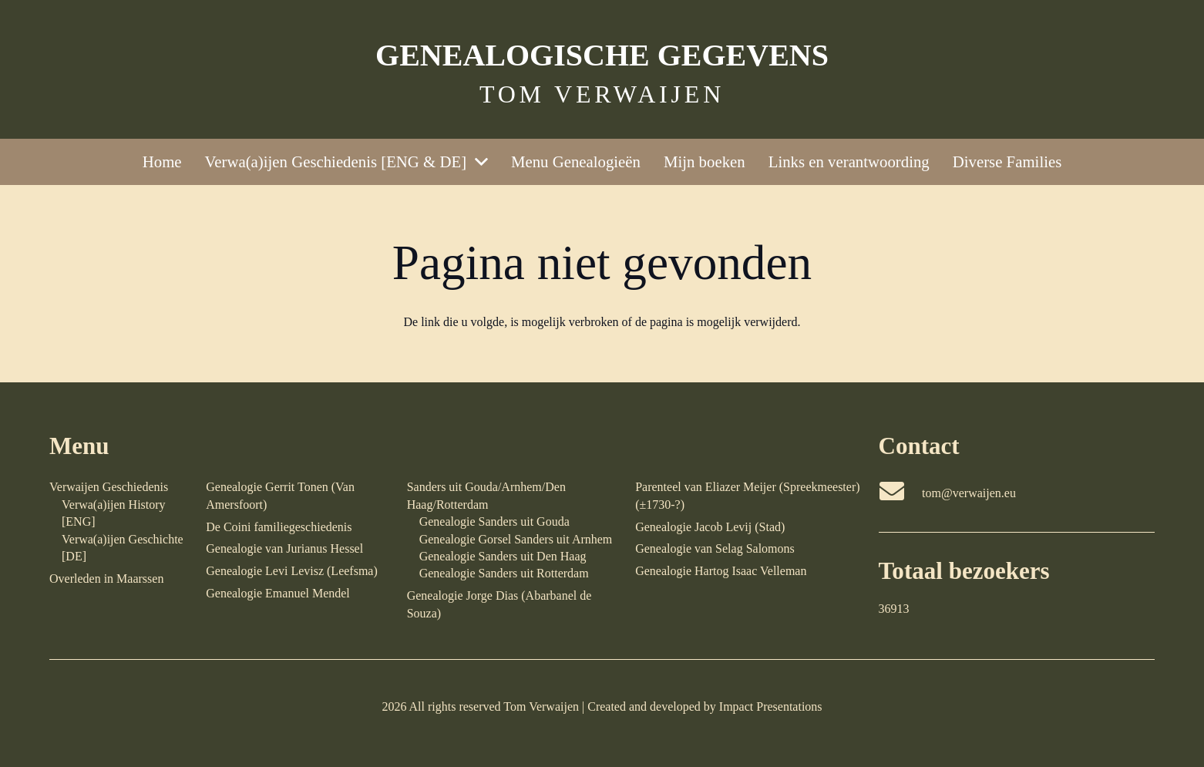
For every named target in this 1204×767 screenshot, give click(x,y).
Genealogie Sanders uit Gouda (494, 521)
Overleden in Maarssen (106, 578)
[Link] (602, 69)
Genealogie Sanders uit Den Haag (503, 556)
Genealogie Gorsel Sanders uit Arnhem (516, 539)
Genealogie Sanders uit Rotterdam (504, 573)
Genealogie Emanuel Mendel (278, 593)
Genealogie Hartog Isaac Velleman (720, 570)
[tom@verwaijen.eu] (901, 493)
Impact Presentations (770, 706)
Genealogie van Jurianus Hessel (284, 548)
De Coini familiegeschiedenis (278, 526)
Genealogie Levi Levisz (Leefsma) (292, 570)
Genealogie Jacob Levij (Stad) (710, 526)
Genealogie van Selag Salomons (715, 548)
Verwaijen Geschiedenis (108, 486)
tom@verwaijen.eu (969, 493)
